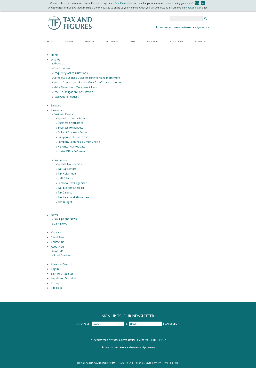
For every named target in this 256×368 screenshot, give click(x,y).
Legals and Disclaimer (64, 278)
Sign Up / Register (62, 273)
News (132, 41)
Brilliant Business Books (72, 132)
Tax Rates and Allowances (73, 197)
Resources (112, 41)
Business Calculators (70, 123)
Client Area (177, 41)
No (203, 3)
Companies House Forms (72, 137)
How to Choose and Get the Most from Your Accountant (87, 82)
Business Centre (63, 114)
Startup (58, 250)
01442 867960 (165, 27)
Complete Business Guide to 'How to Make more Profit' (87, 77)
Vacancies (153, 41)
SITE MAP (157, 363)
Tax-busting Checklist (70, 188)
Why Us (69, 41)
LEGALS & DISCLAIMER (142, 363)
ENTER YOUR (83, 323)
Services (89, 41)
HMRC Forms (65, 178)
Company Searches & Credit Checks (79, 142)
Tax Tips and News (65, 219)
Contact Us (202, 41)
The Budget (64, 202)
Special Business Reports (72, 118)
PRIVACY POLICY (125, 363)
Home (50, 41)
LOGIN (176, 363)
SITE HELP (167, 363)
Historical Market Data (71, 146)
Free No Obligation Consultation (73, 92)
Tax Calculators (66, 169)
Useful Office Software (71, 151)
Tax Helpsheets (67, 173)
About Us (59, 63)
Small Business (62, 255)
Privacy (55, 283)
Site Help (56, 288)
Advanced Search (61, 264)
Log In (55, 269)
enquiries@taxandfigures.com (193, 27)
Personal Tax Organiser (72, 183)
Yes (197, 3)
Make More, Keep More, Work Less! (75, 87)
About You (57, 246)
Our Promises (61, 68)
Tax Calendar (65, 192)
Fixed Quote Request (66, 96)
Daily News (60, 223)
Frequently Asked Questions (70, 73)
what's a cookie (124, 3)
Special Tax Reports (69, 164)
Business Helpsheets (70, 127)
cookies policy (193, 7)
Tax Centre (60, 160)
